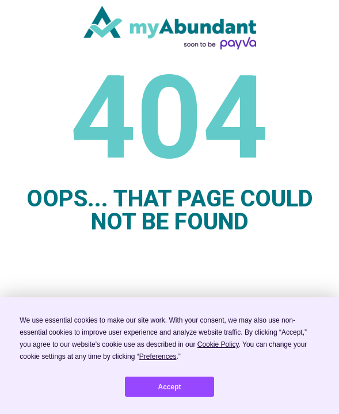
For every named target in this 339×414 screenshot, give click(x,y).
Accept (169, 387)
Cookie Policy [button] (218, 344)
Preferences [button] (158, 356)
